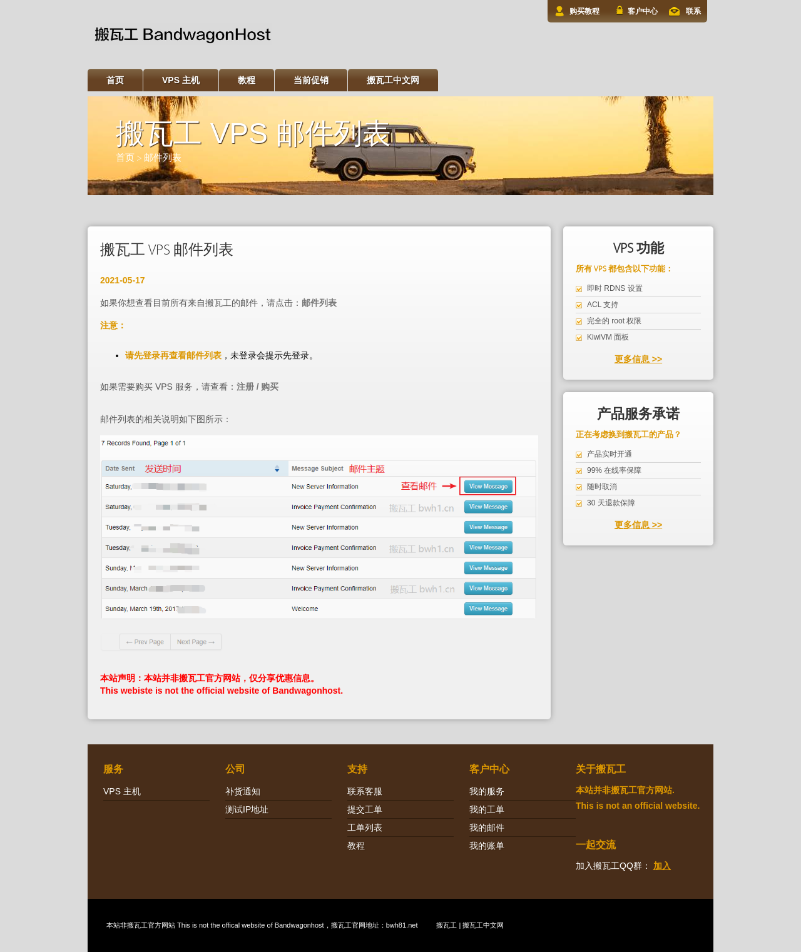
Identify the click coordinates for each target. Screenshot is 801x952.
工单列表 (364, 828)
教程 (246, 80)
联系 (693, 11)
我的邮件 (486, 828)
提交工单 (364, 809)
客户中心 (643, 11)
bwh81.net (402, 925)
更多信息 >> (638, 359)
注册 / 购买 (258, 387)
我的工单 (486, 809)
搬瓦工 (137, 925)
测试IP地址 (246, 809)
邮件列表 (162, 158)
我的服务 (486, 791)
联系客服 (364, 791)
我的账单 (486, 846)
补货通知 (242, 791)
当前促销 (311, 80)
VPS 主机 (181, 80)
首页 (115, 80)
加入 (662, 866)
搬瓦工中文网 (393, 80)
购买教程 (584, 11)
